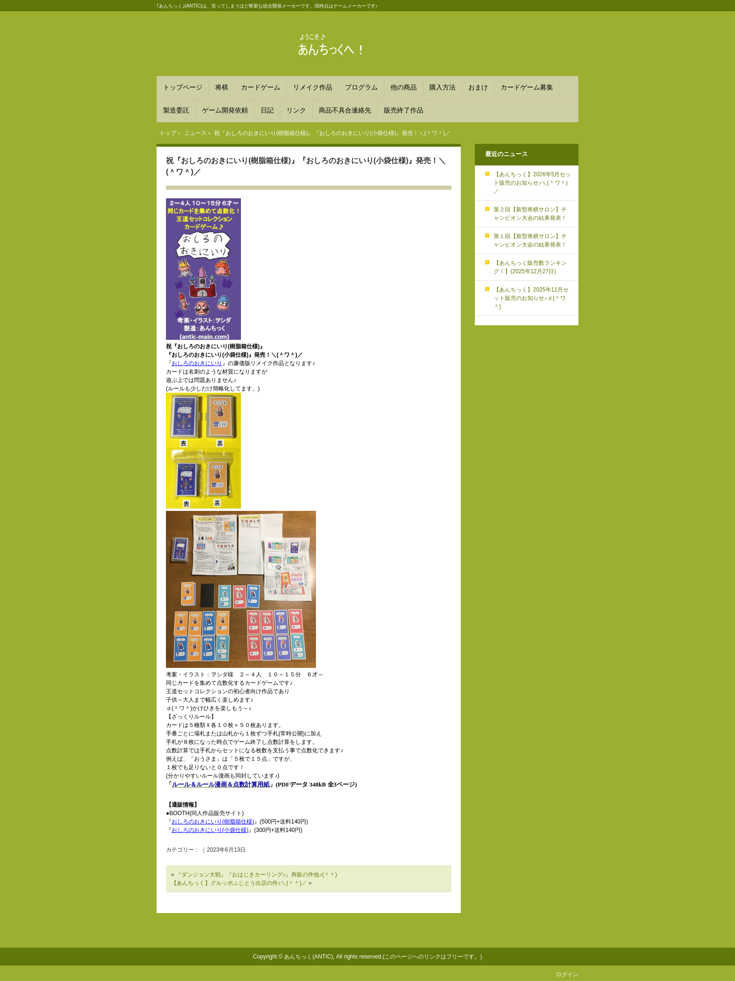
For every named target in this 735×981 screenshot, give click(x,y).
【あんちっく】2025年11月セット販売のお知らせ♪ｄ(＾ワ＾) (531, 298)
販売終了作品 (403, 110)
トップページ (182, 87)
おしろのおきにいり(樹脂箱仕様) (213, 821)
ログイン (567, 974)
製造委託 (176, 110)
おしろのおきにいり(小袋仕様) (210, 830)
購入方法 (442, 87)
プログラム (361, 87)
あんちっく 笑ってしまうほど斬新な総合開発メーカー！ (367, 45)
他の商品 (403, 87)
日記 (267, 110)
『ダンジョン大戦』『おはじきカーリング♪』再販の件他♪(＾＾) (256, 874)
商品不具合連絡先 (345, 110)
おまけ (478, 87)
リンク (296, 110)
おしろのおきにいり (197, 363)
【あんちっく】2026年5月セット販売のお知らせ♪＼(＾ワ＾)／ (532, 183)
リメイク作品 (312, 87)
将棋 (221, 87)
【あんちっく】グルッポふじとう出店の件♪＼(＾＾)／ (239, 883)
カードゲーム (260, 87)
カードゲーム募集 (527, 87)
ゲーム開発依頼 (225, 110)
